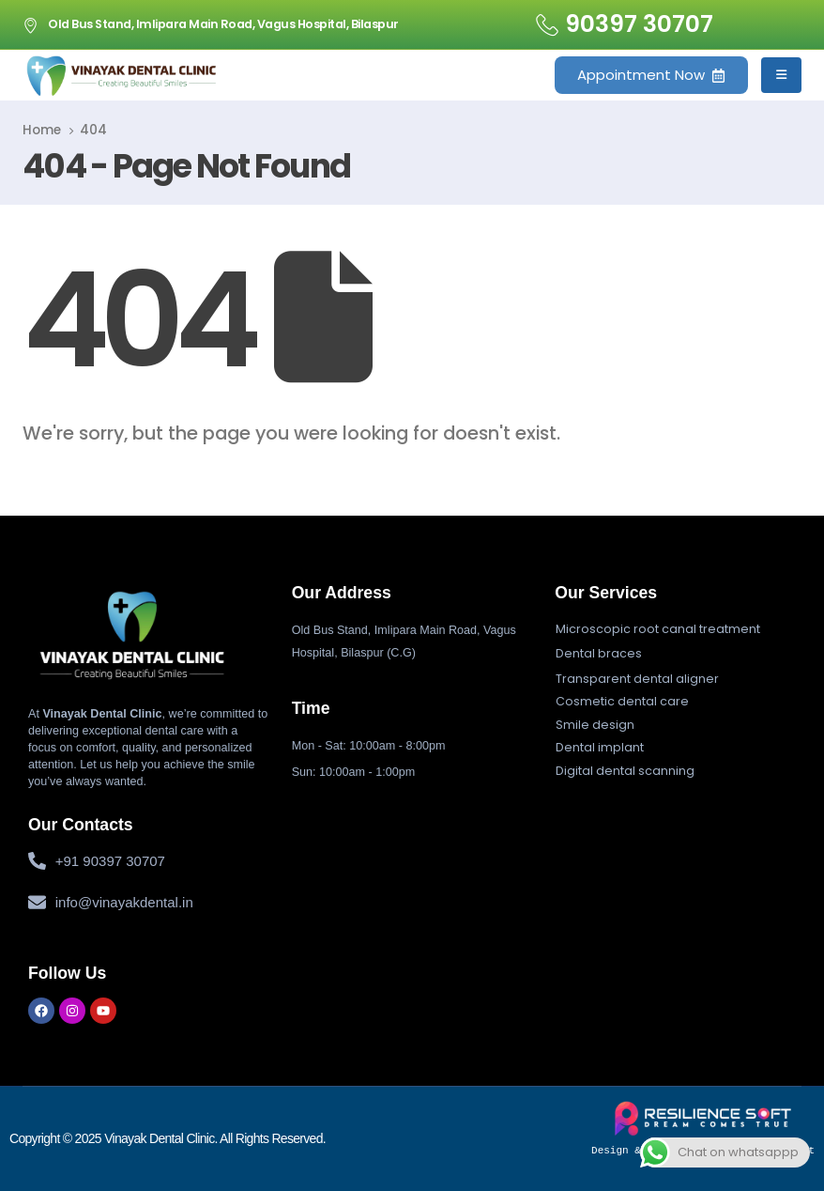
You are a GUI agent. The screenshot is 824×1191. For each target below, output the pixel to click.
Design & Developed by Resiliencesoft (703, 1128)
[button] (658, 629)
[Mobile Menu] (781, 75)
